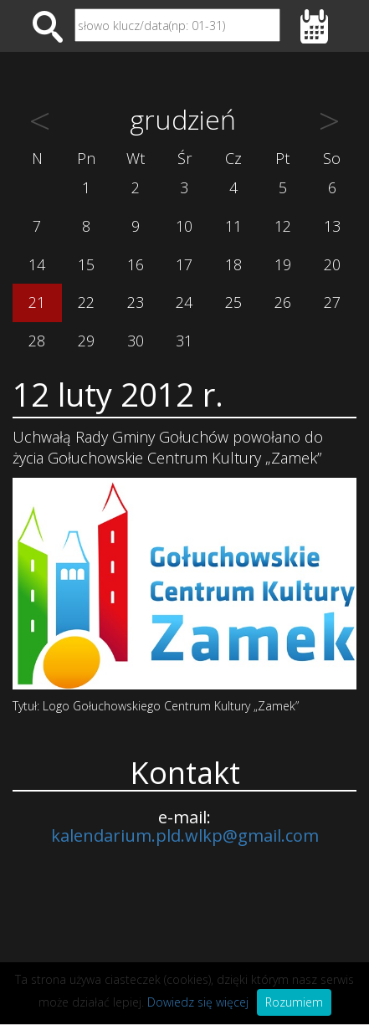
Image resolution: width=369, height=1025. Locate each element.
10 (184, 226)
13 (332, 226)
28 (36, 341)
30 (135, 341)
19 (282, 264)
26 (282, 302)
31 (184, 341)
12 (282, 226)
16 (135, 264)
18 (233, 264)
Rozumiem (294, 1002)
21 (36, 302)
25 (233, 302)
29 (86, 341)
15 (86, 264)
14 (36, 264)
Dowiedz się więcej (198, 1002)
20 (332, 264)
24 (184, 302)
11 (233, 226)
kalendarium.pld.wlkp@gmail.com (185, 835)
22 (86, 302)
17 (184, 264)
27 (332, 302)
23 (135, 302)
